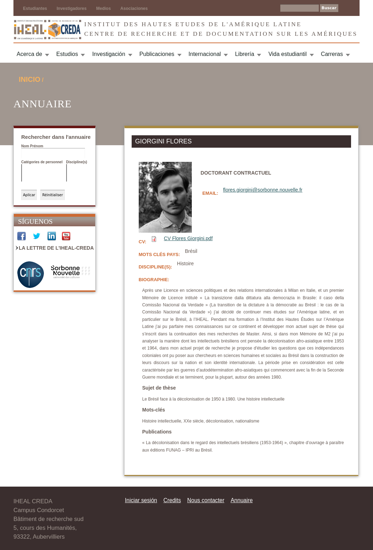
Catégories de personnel (42, 162)
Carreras (332, 54)
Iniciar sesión (141, 500)
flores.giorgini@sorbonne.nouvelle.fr (262, 190)
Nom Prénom (32, 146)
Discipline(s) (76, 162)
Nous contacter (205, 500)
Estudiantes (35, 8)
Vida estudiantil (287, 54)
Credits (172, 500)
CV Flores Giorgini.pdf (188, 238)
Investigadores (72, 8)
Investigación (108, 54)
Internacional (205, 54)
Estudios (67, 54)
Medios (103, 8)
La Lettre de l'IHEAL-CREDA (56, 248)
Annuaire (242, 500)
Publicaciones (156, 54)
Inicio (29, 79)
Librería (244, 54)
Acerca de (29, 54)
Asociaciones (134, 8)
